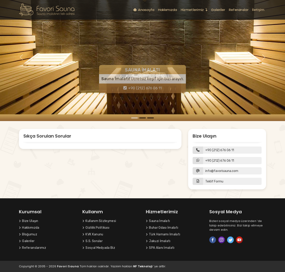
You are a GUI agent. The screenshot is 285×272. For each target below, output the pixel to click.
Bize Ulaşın (28, 221)
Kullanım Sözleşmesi (99, 221)
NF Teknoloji (143, 266)
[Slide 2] (142, 118)
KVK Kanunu (92, 234)
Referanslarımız (32, 248)
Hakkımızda (167, 9)
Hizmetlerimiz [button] (194, 9)
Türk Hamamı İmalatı (163, 234)
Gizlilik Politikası (95, 228)
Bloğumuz (28, 234)
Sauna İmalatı (158, 221)
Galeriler (218, 9)
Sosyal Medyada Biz (98, 248)
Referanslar (238, 9)
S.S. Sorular (92, 241)
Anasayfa (144, 9)
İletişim (258, 9)
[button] (227, 181)
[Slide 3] (150, 118)
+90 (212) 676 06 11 (142, 88)
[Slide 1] (134, 118)
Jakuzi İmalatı (158, 241)
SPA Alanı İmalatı (160, 248)
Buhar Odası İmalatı (162, 228)
